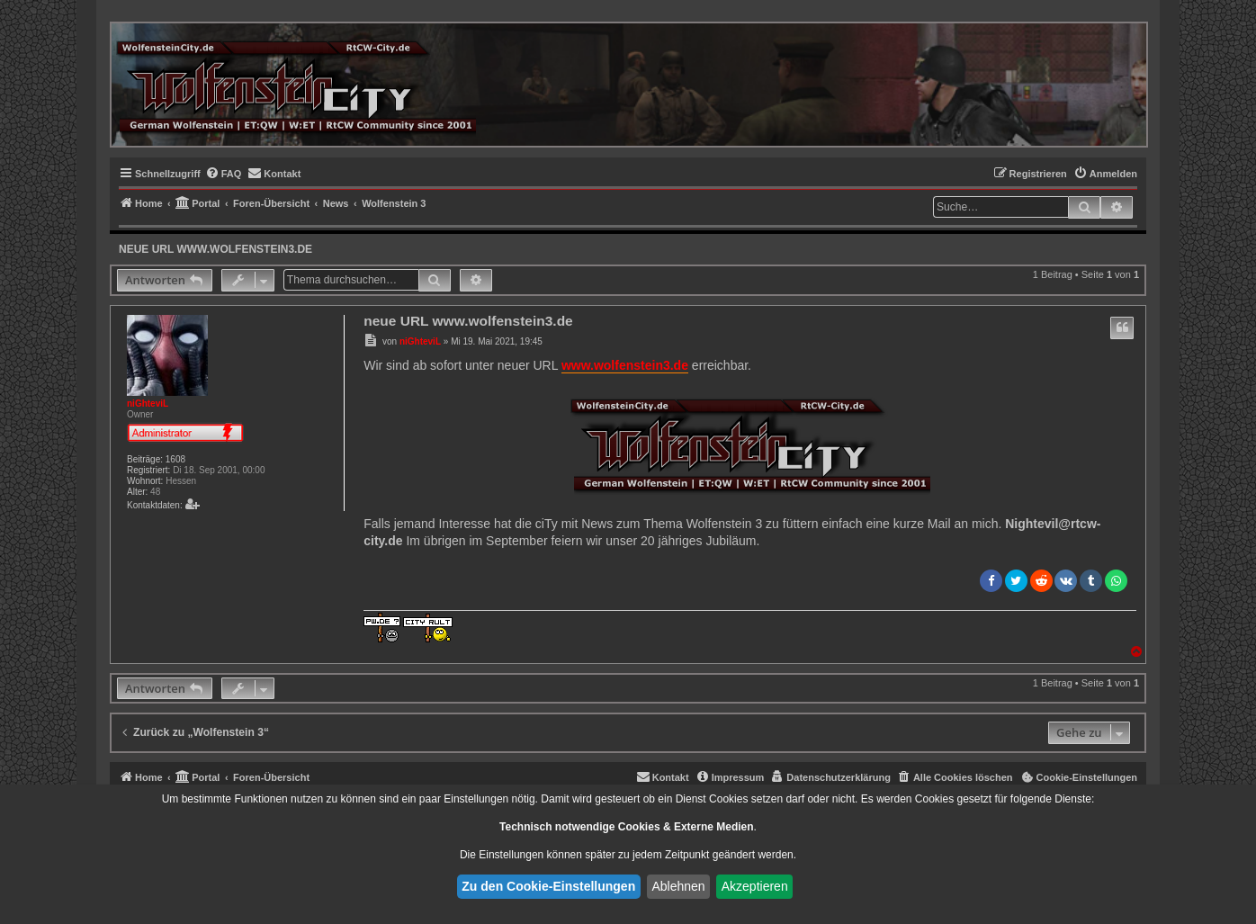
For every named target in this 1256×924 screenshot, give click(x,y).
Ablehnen (677, 886)
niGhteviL (147, 403)
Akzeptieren (755, 886)
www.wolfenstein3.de (624, 365)
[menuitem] (223, 173)
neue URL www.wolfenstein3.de (215, 249)
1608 (175, 459)
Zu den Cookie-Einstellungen (548, 886)
